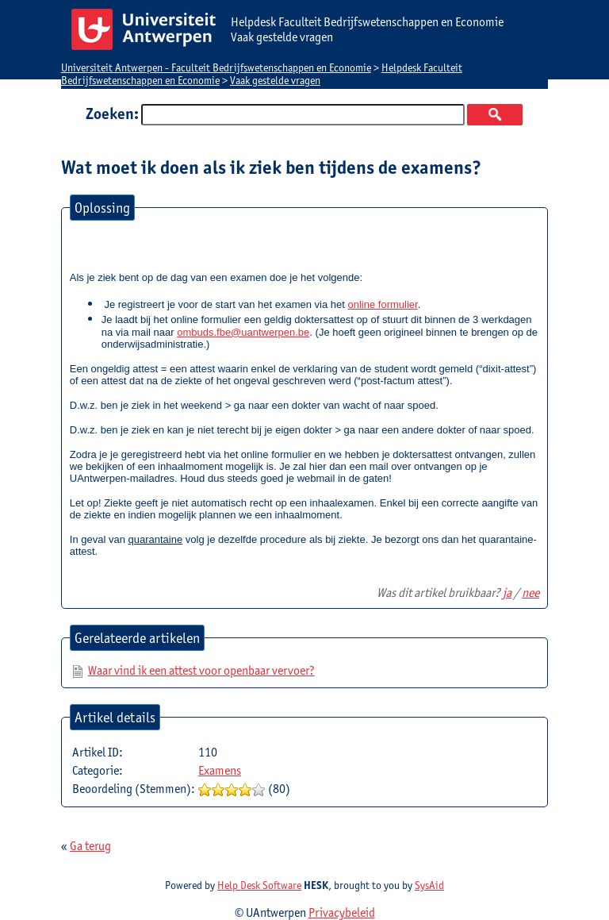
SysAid (429, 885)
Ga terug (90, 845)
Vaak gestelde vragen (275, 80)
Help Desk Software (259, 885)
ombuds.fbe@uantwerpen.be (243, 332)
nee (530, 592)
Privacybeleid (341, 912)
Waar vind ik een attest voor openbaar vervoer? (201, 670)
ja (507, 592)
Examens (219, 770)
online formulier (383, 304)
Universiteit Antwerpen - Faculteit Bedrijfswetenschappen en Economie (216, 67)
